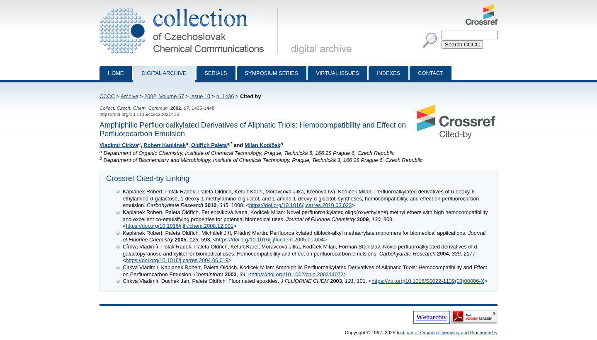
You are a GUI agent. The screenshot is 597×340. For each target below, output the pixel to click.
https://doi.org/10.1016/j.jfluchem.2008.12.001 (179, 226)
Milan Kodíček (262, 145)
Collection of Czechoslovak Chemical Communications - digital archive (191, 7)
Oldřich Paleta (209, 145)
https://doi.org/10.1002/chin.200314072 (298, 274)
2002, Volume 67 (164, 96)
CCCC (107, 96)
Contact (430, 73)
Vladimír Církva (119, 145)
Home (116, 73)
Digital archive (163, 73)
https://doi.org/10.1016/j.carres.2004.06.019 (177, 260)
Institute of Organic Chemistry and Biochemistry (447, 332)
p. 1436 (225, 96)
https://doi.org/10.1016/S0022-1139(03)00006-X (427, 281)
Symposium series (271, 73)
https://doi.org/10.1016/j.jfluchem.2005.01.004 (270, 239)
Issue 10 (200, 96)
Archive (129, 96)
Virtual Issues (337, 73)
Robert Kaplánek (164, 145)
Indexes (388, 73)
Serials (216, 73)
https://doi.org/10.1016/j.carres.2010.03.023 (300, 205)
